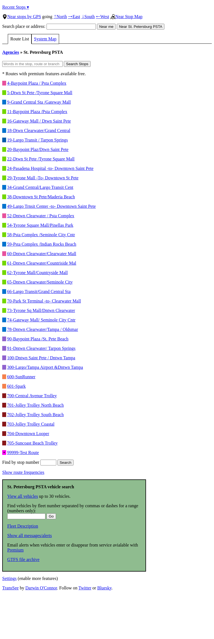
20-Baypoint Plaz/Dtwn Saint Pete (38, 149)
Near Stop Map (126, 16)
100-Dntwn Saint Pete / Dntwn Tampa (41, 357)
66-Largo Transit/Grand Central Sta (39, 291)
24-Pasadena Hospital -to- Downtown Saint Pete (50, 168)
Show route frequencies (23, 472)
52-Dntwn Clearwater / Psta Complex (40, 215)
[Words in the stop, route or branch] (32, 64)
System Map (45, 38)
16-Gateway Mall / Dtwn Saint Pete (39, 121)
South (88, 16)
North (60, 16)
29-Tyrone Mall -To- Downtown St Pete (43, 177)
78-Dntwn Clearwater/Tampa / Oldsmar (42, 329)
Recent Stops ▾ (15, 7)
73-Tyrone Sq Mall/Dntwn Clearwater (41, 310)
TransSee (10, 588)
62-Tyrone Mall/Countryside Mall (37, 272)
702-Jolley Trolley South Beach (35, 414)
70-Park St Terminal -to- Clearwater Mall (44, 301)
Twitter (85, 588)
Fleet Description (22, 526)
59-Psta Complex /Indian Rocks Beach (41, 244)
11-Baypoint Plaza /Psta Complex (37, 111)
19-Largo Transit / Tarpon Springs (37, 140)
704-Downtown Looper (28, 433)
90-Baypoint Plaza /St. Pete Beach (38, 338)
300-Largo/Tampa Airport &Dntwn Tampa (45, 367)
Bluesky (104, 588)
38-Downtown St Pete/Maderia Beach (41, 196)
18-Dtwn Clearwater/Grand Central (38, 130)
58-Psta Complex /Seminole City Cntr (41, 234)
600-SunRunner (21, 376)
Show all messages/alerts (29, 535)
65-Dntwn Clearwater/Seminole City (40, 282)
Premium (15, 550)
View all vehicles (22, 496)
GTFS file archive (23, 559)
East (74, 16)
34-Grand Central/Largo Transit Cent (40, 187)
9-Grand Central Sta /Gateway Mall (39, 102)
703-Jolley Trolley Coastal (31, 424)
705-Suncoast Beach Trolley (32, 443)
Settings (9, 578)
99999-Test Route (23, 452)
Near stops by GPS (21, 16)
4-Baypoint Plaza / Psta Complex (36, 83)
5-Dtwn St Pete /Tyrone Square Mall (39, 92)
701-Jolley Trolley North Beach (35, 405)
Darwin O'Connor (41, 588)
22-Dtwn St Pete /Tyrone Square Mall (41, 159)
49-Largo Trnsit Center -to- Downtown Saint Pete (51, 206)
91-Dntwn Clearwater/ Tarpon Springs (41, 348)
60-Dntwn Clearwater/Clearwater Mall (41, 253)
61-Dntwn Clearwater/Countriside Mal (41, 263)
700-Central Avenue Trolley (32, 395)
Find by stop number (29, 462)
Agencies (10, 52)
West (102, 16)
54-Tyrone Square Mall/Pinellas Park (40, 225)
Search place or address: (49, 26)
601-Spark (16, 386)
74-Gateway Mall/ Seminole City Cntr (41, 320)
